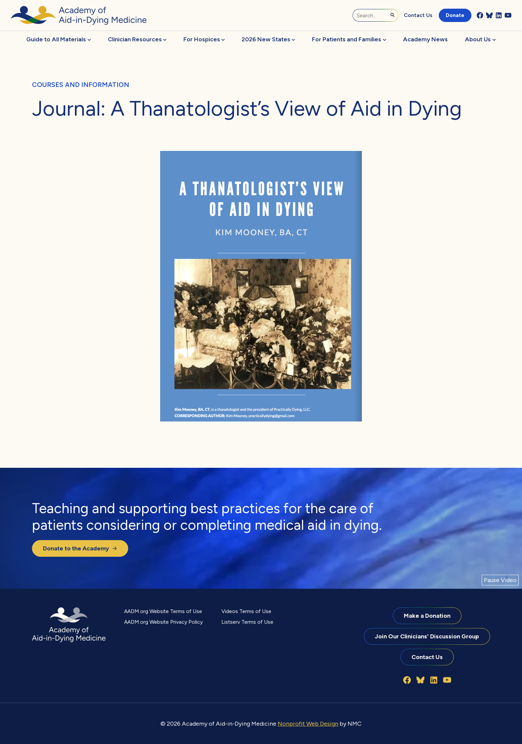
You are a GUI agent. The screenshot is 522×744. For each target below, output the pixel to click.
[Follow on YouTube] (508, 15)
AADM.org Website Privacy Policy (163, 622)
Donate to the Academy (80, 548)
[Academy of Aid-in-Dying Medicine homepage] (78, 15)
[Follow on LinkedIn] (498, 15)
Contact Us (418, 15)
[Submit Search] (392, 15)
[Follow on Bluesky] (489, 15)
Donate (455, 15)
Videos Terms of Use (246, 611)
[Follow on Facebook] (480, 15)
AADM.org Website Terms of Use (163, 611)
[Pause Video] (500, 580)
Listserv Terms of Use (247, 622)
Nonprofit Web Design (308, 723)
